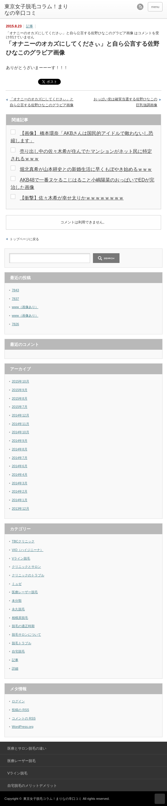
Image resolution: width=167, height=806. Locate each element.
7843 (15, 290)
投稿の (20, 710)
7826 (15, 324)
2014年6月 (19, 466)
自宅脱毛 (18, 651)
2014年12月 (20, 415)
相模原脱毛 (20, 617)
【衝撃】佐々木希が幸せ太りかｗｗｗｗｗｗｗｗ (72, 197)
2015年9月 (19, 390)
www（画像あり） (25, 307)
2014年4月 (19, 474)
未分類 (17, 600)
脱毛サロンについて (26, 634)
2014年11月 (20, 424)
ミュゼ (17, 584)
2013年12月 (20, 508)
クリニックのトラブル (28, 575)
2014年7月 (19, 458)
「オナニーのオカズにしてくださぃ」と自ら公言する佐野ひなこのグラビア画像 (41, 102)
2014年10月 (20, 432)
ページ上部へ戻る (160, 799)
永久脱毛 (18, 609)
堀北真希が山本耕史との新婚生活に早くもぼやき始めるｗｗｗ (86, 169)
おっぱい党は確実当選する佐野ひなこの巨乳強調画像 (125, 102)
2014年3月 (19, 483)
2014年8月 (19, 449)
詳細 (15, 668)
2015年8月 (19, 398)
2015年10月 (20, 381)
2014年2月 (19, 491)
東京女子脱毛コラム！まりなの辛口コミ (36, 10)
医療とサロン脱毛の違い (26, 748)
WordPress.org (22, 726)
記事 (29, 26)
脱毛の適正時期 (23, 626)
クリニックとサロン (26, 566)
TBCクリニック (23, 541)
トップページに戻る (24, 239)
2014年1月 (19, 500)
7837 (15, 298)
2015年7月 (19, 406)
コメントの (24, 718)
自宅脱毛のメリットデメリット (32, 786)
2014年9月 (19, 440)
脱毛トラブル (21, 643)
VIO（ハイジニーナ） (27, 550)
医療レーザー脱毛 (25, 592)
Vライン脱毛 (21, 558)
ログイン (18, 701)
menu (155, 7)
